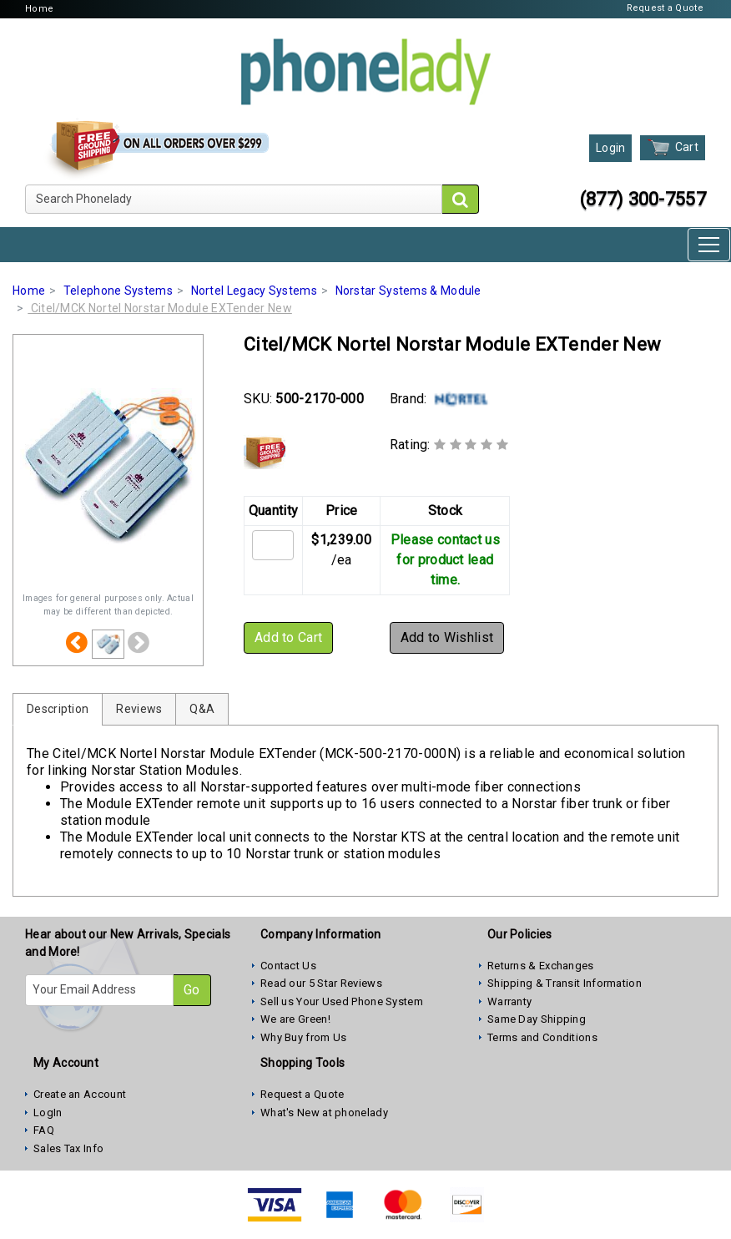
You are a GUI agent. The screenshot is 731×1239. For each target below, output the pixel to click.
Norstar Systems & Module (408, 290)
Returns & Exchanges (540, 965)
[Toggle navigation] (709, 244)
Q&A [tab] (201, 709)
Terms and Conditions (542, 1037)
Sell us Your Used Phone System (341, 1001)
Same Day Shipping (536, 1019)
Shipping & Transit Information (564, 983)
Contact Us (288, 965)
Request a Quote (665, 8)
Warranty (509, 1001)
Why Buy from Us (303, 1037)
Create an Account (79, 1094)
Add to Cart (288, 637)
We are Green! (295, 1019)
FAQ (43, 1130)
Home (39, 8)
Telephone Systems (118, 290)
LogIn (48, 1112)
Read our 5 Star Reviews (321, 983)
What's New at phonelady (324, 1112)
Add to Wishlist (447, 637)
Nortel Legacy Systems (254, 290)
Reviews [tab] (139, 709)
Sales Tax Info (68, 1148)
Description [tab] (57, 709)
